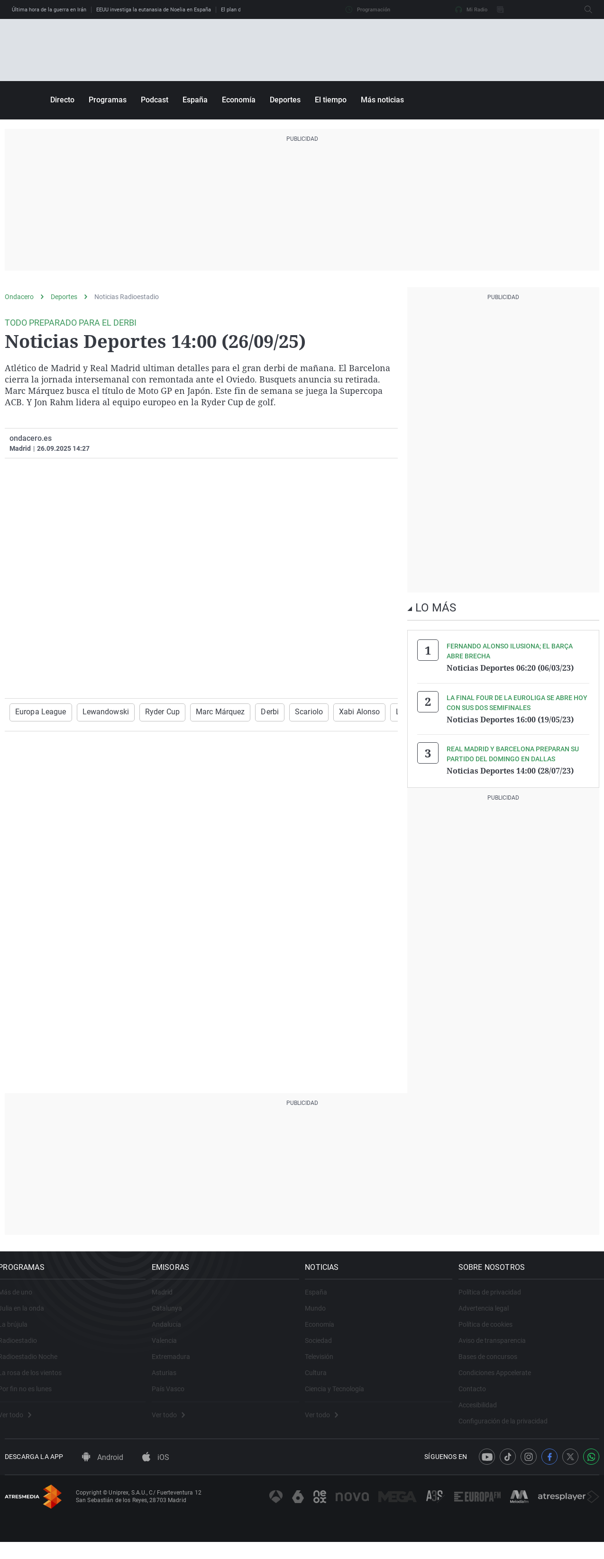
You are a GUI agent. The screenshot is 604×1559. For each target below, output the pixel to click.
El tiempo (331, 99)
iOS (155, 1474)
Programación (368, 9)
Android (102, 1474)
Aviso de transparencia (498, 1348)
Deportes (285, 99)
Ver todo (21, 1422)
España (195, 99)
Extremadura (177, 1364)
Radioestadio (24, 1348)
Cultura (322, 1380)
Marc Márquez (202, 712)
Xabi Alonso (330, 712)
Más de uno (22, 1300)
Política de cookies (492, 1332)
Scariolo (284, 712)
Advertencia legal (490, 1316)
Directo (62, 99)
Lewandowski (97, 712)
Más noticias (382, 99)
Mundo (321, 1316)
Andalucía (173, 1332)
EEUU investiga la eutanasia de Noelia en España (153, 9)
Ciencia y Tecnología (341, 1396)
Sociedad (325, 1348)
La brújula (19, 1332)
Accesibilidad (484, 1412)
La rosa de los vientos (36, 1380)
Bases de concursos (494, 1364)
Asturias (170, 1380)
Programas (108, 99)
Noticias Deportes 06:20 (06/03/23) (510, 668)
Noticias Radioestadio (126, 297)
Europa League (38, 712)
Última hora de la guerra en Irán (49, 9)
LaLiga (374, 712)
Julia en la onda (28, 1316)
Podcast (154, 99)
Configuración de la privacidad (509, 1428)
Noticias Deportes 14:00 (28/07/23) (510, 769)
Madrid (168, 1300)
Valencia (170, 1348)
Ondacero (19, 297)
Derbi (248, 712)
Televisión (325, 1364)
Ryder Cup (149, 712)
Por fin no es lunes (31, 1396)
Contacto (479, 1396)
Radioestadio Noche (34, 1364)
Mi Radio (471, 9)
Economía (239, 99)
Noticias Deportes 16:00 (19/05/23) (510, 718)
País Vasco (174, 1396)
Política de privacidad (496, 1300)
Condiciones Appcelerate (501, 1380)
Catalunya (173, 1316)
